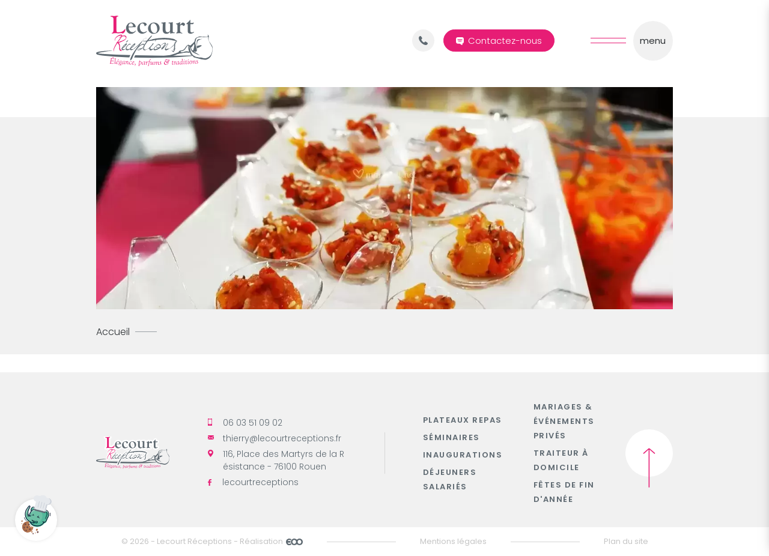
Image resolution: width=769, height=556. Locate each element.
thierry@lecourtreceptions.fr (274, 438)
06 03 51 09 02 (245, 423)
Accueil (113, 332)
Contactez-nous (505, 40)
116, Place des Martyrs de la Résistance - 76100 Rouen (276, 460)
